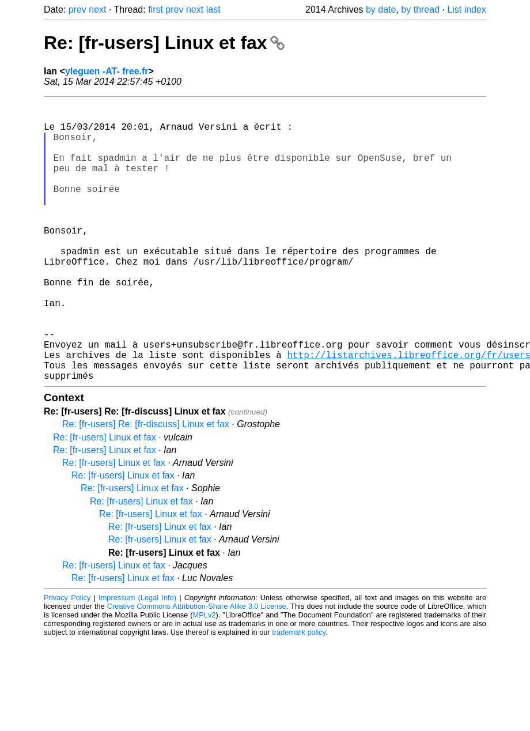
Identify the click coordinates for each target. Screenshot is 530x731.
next (97, 9)
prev (77, 9)
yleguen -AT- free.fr (107, 71)
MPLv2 (204, 677)
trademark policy (298, 694)
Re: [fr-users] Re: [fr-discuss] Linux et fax (145, 486)
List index (466, 9)
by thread (420, 9)
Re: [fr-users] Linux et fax (164, 42)
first (155, 9)
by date (381, 9)
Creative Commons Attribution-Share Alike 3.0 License (196, 668)
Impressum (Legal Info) (137, 659)
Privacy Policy (67, 659)
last (213, 9)
